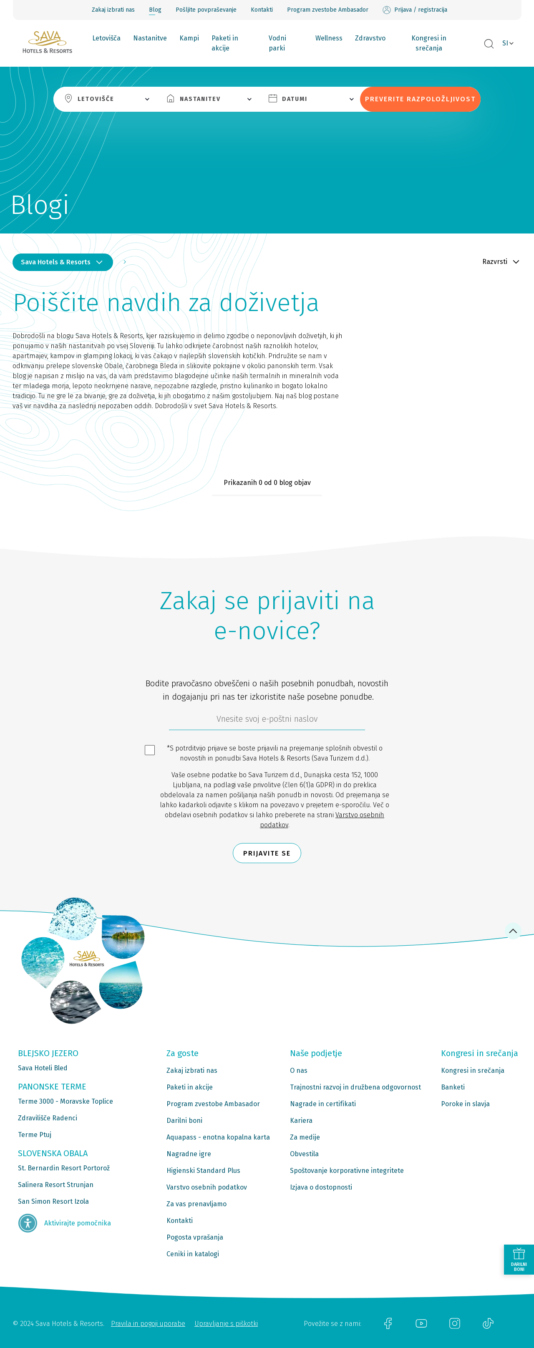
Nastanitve (150, 38)
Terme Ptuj (34, 1135)
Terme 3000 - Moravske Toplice (65, 1101)
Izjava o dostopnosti (321, 1187)
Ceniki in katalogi (192, 1254)
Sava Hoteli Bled (43, 1068)
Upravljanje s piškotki (226, 1324)
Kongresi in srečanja (428, 43)
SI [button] (505, 43)
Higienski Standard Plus (203, 1171)
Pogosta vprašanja (194, 1237)
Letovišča (106, 38)
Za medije (305, 1137)
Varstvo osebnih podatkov (206, 1187)
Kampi (189, 38)
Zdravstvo (370, 38)
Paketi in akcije (225, 43)
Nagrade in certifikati (323, 1104)
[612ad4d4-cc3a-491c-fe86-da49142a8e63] (267, 721)
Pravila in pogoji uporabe (148, 1324)
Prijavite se (267, 853)
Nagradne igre (188, 1154)
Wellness (329, 38)
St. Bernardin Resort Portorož (64, 1168)
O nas (298, 1070)
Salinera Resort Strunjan (55, 1185)
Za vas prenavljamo (196, 1204)
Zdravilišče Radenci (47, 1118)
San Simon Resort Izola (53, 1201)
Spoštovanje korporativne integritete (347, 1171)
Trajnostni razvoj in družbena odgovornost (355, 1087)
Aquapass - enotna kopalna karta (218, 1137)
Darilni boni (184, 1121)
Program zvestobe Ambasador (327, 9)
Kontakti (262, 9)
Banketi (453, 1087)
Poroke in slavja (465, 1104)
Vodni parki (277, 43)
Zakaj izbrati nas (113, 9)
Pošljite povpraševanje (206, 9)
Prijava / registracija (415, 10)
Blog (155, 9)
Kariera (301, 1121)
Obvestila (304, 1154)
